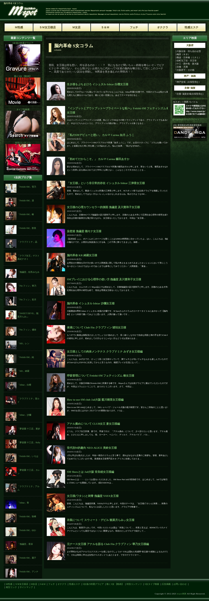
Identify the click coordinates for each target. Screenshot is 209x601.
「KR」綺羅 (23, 371)
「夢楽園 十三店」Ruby (28, 442)
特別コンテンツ (134, 584)
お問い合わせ (180, 584)
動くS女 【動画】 (115, 584)
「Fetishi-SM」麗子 (26, 558)
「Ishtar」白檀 (24, 385)
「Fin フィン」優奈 (26, 329)
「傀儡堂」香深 (25, 544)
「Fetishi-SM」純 (25, 357)
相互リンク (11, 587)
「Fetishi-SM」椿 (25, 214)
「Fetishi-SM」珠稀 (26, 516)
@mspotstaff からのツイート (186, 119)
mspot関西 (181, 594)
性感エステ (74, 584)
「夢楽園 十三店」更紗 (28, 428)
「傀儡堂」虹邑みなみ (28, 272)
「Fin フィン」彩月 (26, 299)
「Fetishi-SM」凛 (25, 200)
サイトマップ (26, 587)
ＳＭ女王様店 (21, 584)
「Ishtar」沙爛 (24, 415)
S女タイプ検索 (152, 584)
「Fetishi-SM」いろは (27, 456)
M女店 (34, 584)
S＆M (42, 584)
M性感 (9, 584)
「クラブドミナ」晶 (27, 242)
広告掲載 (166, 584)
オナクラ (62, 584)
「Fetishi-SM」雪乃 (26, 187)
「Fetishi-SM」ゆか (26, 530)
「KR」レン (23, 343)
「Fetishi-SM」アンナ (27, 571)
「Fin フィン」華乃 (26, 286)
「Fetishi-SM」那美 (26, 228)
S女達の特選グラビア (93, 584)
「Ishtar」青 (23, 502)
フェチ (51, 584)
